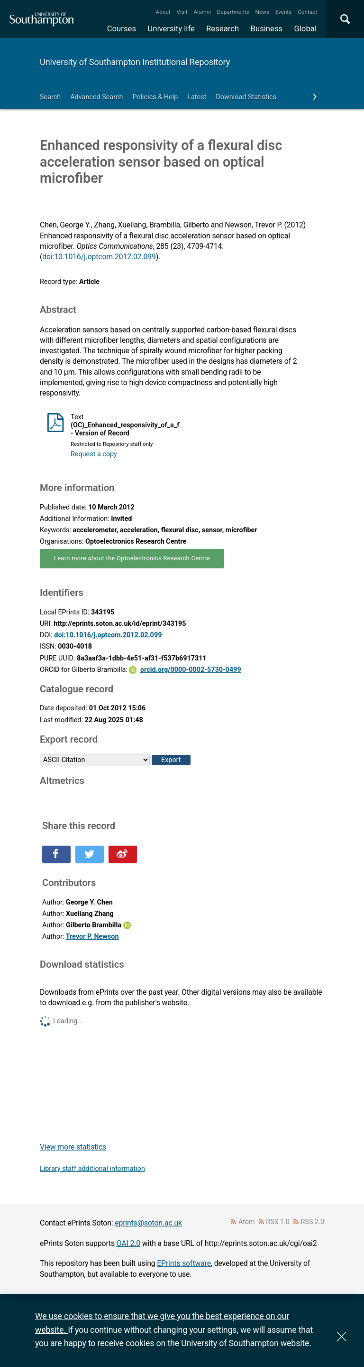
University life (171, 28)
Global (305, 28)
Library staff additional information (92, 1169)
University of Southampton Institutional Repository (135, 62)
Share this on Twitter (89, 854)
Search (50, 97)
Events (283, 12)
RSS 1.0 (278, 1222)
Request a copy (94, 454)
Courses (121, 28)
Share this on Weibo (123, 854)
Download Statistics (246, 97)
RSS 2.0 (313, 1222)
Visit (182, 12)
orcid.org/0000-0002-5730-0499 (190, 670)
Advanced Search (96, 97)
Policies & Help (155, 97)
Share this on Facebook (56, 854)
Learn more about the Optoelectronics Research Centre (132, 558)
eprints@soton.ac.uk (148, 1222)
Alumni (201, 12)
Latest (196, 97)
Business (267, 28)
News (262, 12)
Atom (246, 1222)
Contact (307, 12)
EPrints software (184, 1263)
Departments (233, 12)
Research (222, 28)
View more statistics (73, 1146)
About (163, 12)
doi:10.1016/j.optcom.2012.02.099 (98, 256)
